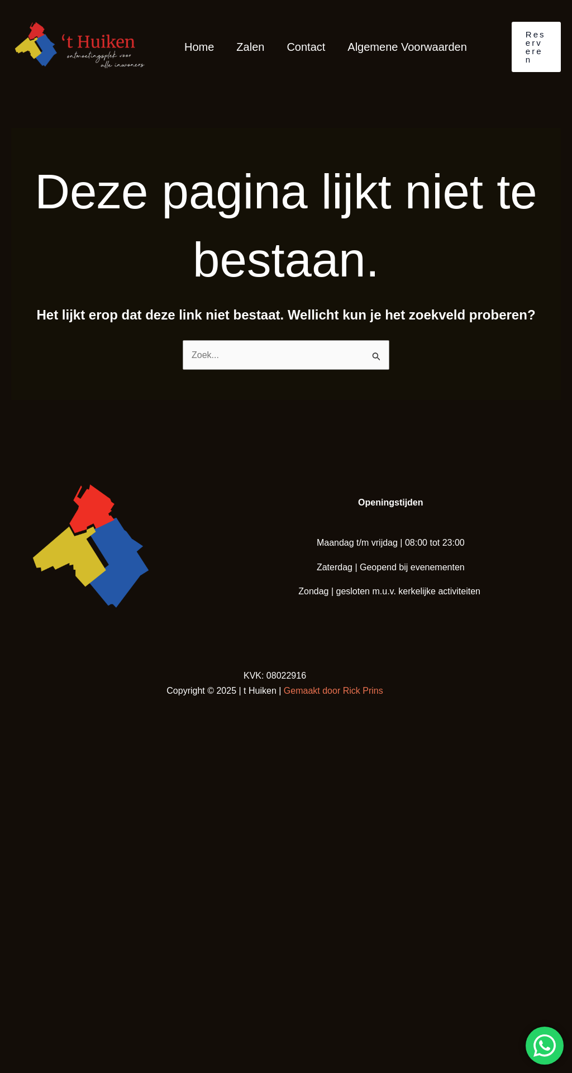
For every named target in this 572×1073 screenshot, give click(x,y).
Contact (306, 47)
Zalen (250, 47)
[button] (536, 47)
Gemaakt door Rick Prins (333, 690)
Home (199, 47)
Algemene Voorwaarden (406, 47)
